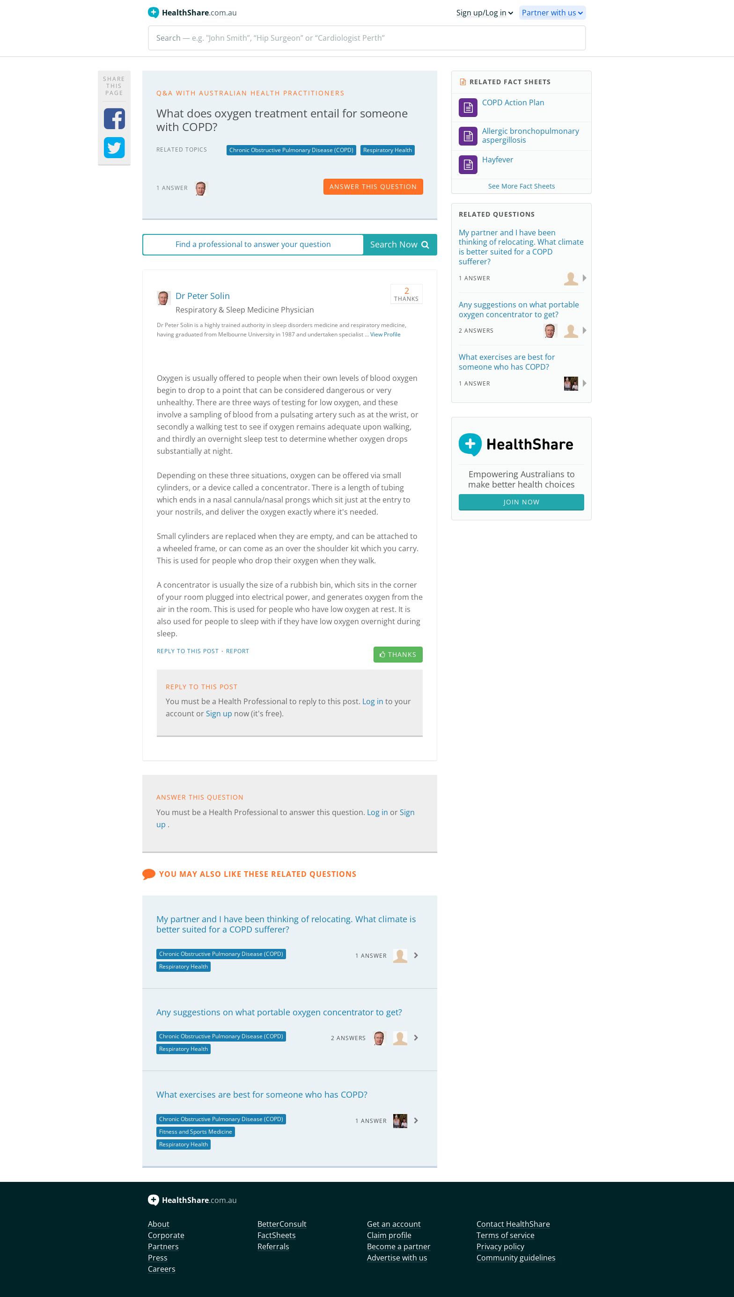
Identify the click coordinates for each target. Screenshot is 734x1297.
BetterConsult (282, 1224)
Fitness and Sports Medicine (195, 1132)
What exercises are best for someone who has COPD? (261, 1094)
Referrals (273, 1246)
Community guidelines (516, 1258)
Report (238, 651)
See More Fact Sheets (521, 186)
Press (158, 1258)
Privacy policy (500, 1246)
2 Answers (348, 1038)
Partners (163, 1246)
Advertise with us (397, 1258)
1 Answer (371, 956)
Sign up (220, 713)
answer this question (373, 186)
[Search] (367, 38)
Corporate (166, 1235)
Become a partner (399, 1246)
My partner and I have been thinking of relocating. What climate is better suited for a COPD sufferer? (286, 924)
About (158, 1224)
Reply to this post (188, 651)
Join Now (522, 501)
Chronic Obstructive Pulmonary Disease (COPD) (291, 150)
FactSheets (276, 1235)
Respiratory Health (387, 150)
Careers (162, 1269)
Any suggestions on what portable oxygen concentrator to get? (279, 1012)
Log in (373, 701)
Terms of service (506, 1235)
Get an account (394, 1224)
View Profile (385, 334)
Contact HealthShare (513, 1224)
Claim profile (389, 1235)
